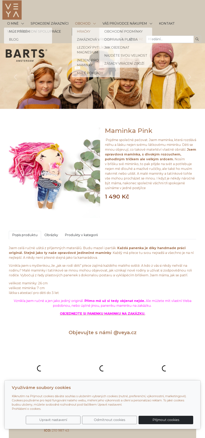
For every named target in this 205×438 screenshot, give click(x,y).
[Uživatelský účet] (122, 39)
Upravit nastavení (94, 417)
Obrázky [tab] (51, 235)
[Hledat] (197, 39)
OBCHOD (85, 23)
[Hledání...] (170, 39)
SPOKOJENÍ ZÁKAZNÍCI (50, 23)
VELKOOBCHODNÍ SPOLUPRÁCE (34, 31)
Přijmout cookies (174, 417)
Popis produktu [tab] (25, 235)
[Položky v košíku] (131, 39)
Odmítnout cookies (134, 417)
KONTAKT (167, 23)
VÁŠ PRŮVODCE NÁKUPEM (127, 23)
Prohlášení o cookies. (26, 404)
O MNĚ (15, 23)
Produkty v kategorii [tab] (81, 235)
